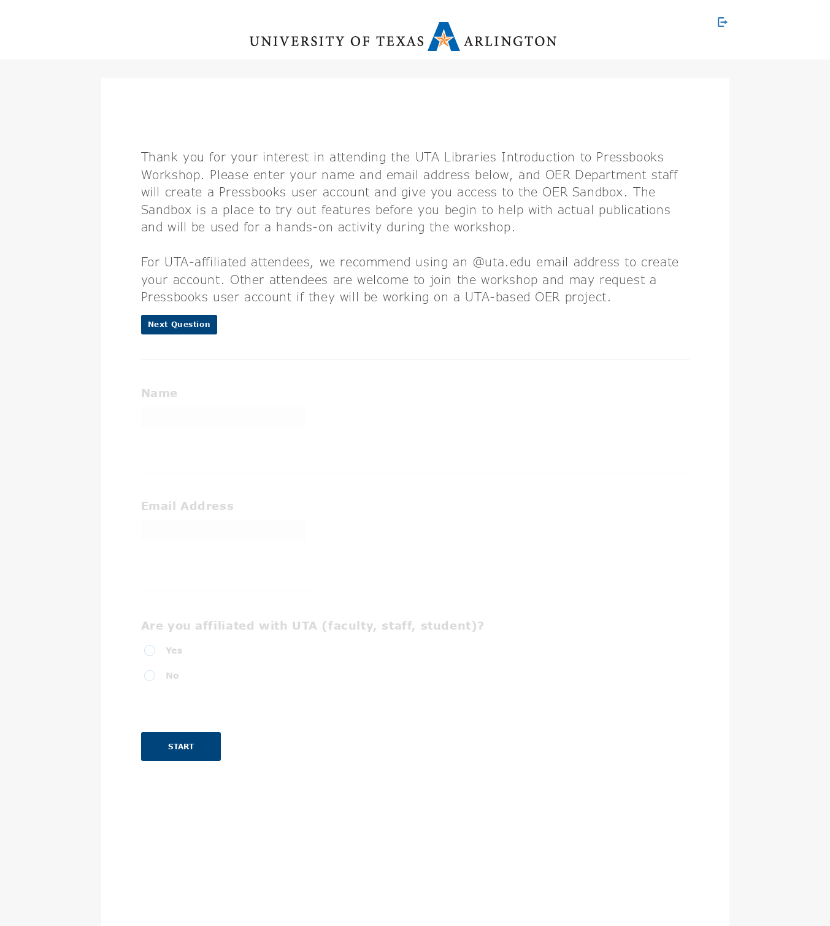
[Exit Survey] (722, 22)
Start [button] (181, 746)
